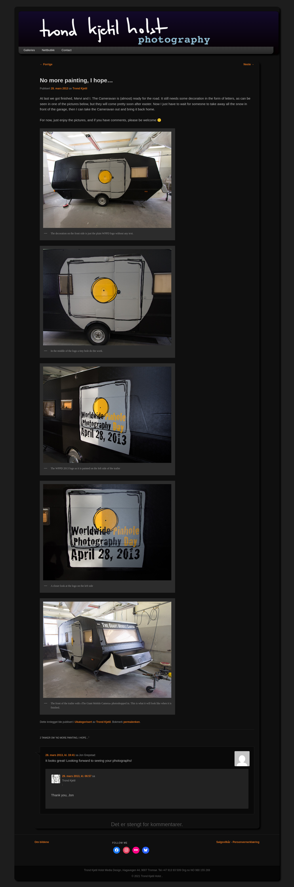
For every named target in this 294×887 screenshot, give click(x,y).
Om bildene (41, 842)
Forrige (46, 64)
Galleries (29, 50)
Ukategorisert (83, 721)
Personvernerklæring (246, 842)
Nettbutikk (48, 50)
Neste (249, 64)
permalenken (131, 721)
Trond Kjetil (80, 88)
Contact (66, 50)
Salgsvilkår (223, 842)
